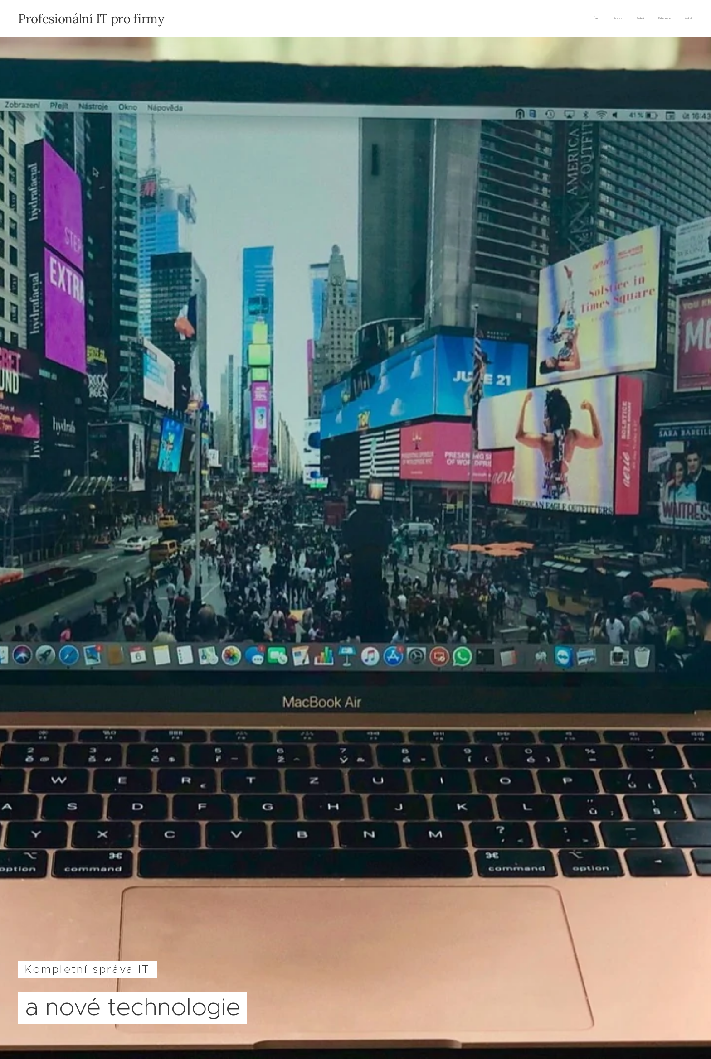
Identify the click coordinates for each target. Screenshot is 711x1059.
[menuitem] (637, 18)
